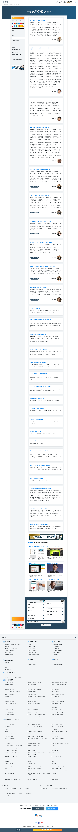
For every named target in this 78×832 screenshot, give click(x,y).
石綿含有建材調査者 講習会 (10, 791)
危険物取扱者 (7, 646)
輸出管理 (30, 777)
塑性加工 (53, 761)
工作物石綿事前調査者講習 (58, 664)
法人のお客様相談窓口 (24, 788)
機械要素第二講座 (55, 777)
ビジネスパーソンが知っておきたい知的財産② (13, 745)
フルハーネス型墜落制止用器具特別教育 (59, 682)
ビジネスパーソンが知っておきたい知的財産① (60, 743)
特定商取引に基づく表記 (10, 793)
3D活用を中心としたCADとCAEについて (12, 741)
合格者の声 (14, 39)
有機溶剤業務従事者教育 (32, 691)
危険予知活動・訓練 (32, 694)
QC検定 (6, 667)
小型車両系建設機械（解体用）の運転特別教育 (37, 706)
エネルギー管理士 (8, 656)
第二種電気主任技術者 (58, 650)
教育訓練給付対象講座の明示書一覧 (60, 788)
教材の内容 (14, 37)
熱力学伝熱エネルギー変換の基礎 (11, 750)
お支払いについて (46, 788)
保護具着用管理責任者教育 (10, 701)
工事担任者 (56, 654)
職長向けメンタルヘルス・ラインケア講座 (12, 674)
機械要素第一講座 (31, 750)
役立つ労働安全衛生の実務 (10, 773)
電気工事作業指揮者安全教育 (10, 714)
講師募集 (14, 788)
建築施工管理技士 (32, 646)
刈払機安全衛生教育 (56, 696)
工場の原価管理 (7, 726)
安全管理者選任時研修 (56, 691)
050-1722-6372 (68, 2)
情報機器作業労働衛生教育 (10, 709)
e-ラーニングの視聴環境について (61, 791)
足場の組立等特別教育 (9, 684)
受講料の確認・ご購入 (17, 19)
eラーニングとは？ (46, 791)
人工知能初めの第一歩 (32, 763)
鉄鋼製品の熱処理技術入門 (10, 763)
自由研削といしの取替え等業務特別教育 (59, 687)
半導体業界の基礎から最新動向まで (35, 731)
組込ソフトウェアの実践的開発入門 (58, 726)
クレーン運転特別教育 (9, 712)
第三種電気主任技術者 (58, 644)
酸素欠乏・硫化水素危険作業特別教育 (59, 684)
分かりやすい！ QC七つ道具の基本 (34, 766)
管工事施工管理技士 (33, 650)
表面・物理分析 (7, 777)
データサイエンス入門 (9, 729)
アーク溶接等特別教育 (56, 689)
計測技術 (53, 745)
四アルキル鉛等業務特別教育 (57, 712)
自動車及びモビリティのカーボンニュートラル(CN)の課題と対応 (39, 774)
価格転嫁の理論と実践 (56, 779)
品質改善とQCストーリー (33, 748)
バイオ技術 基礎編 (56, 736)
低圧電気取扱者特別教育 (9, 689)
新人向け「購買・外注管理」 (57, 724)
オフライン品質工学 (56, 722)
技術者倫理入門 (7, 761)
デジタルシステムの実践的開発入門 (58, 738)
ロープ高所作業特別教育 (9, 706)
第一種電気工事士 (57, 646)
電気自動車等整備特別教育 (33, 709)
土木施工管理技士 (32, 648)
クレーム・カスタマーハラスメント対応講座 (13, 677)
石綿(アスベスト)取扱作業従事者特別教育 (36, 687)
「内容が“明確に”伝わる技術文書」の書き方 (13, 779)
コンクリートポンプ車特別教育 (34, 703)
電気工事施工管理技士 (33, 652)
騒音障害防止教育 (8, 696)
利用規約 (21, 793)
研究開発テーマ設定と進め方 (33, 745)
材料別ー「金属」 (55, 741)
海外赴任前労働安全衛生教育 (57, 714)
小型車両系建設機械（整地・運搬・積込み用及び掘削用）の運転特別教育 (63, 707)
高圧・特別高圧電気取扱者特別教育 (35, 689)
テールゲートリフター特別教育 (10, 703)
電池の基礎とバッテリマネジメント (11, 756)
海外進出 (6, 731)
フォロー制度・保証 (15, 42)
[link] (39, 816)
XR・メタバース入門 (8, 766)
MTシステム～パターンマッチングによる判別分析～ (38, 738)
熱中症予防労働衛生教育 (56, 703)
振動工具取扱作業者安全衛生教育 (58, 694)
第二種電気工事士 (57, 648)
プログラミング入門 (32, 756)
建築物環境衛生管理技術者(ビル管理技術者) (13, 644)
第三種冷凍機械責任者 (9, 654)
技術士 (30, 644)
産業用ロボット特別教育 (32, 712)
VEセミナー (30, 729)
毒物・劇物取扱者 (8, 669)
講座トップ (14, 32)
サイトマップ (7, 795)
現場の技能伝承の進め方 (56, 750)
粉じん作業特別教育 (32, 684)
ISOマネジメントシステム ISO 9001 (35, 736)
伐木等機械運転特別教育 (56, 709)
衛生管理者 (7, 662)
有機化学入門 (54, 773)
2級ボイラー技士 (8, 652)
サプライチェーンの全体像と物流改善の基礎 (36, 722)
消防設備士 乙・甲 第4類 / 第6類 (11, 648)
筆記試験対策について (16, 51)
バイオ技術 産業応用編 (32, 779)
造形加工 (30, 761)
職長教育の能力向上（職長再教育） (35, 682)
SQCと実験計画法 (55, 729)
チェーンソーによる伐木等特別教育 (58, 701)
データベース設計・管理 (56, 756)
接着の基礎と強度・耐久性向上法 (34, 768)
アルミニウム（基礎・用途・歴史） (58, 766)
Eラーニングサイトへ (52, 808)
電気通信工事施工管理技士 (34, 654)
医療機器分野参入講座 (56, 748)
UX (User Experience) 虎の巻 (34, 724)
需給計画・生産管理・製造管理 (34, 743)
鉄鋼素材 (6, 768)
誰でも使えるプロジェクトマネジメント (59, 731)
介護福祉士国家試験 (33, 664)
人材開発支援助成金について (17, 61)
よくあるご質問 (15, 44)
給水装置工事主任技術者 (9, 650)
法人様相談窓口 (68, 3)
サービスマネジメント (9, 722)
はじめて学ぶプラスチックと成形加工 (12, 748)
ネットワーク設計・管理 (9, 724)
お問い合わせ (29, 793)
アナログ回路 (30, 741)
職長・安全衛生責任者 (9, 682)
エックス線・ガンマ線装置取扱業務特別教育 (36, 714)
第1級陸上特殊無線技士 (58, 652)
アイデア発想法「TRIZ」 (9, 736)
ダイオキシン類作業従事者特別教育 (11, 687)
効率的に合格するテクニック (17, 56)
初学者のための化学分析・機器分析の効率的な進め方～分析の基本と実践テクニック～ (39, 754)
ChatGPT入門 (55, 763)
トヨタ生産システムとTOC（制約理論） (35, 726)
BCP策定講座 (7, 743)
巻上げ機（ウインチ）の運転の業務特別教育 (36, 696)
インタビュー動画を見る (35, 187)
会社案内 (6, 788)
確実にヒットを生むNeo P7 (10, 738)
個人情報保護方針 (24, 791)
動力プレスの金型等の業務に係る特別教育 (12, 691)
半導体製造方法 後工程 (56, 768)
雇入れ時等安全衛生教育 (9, 694)
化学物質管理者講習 (32, 701)
